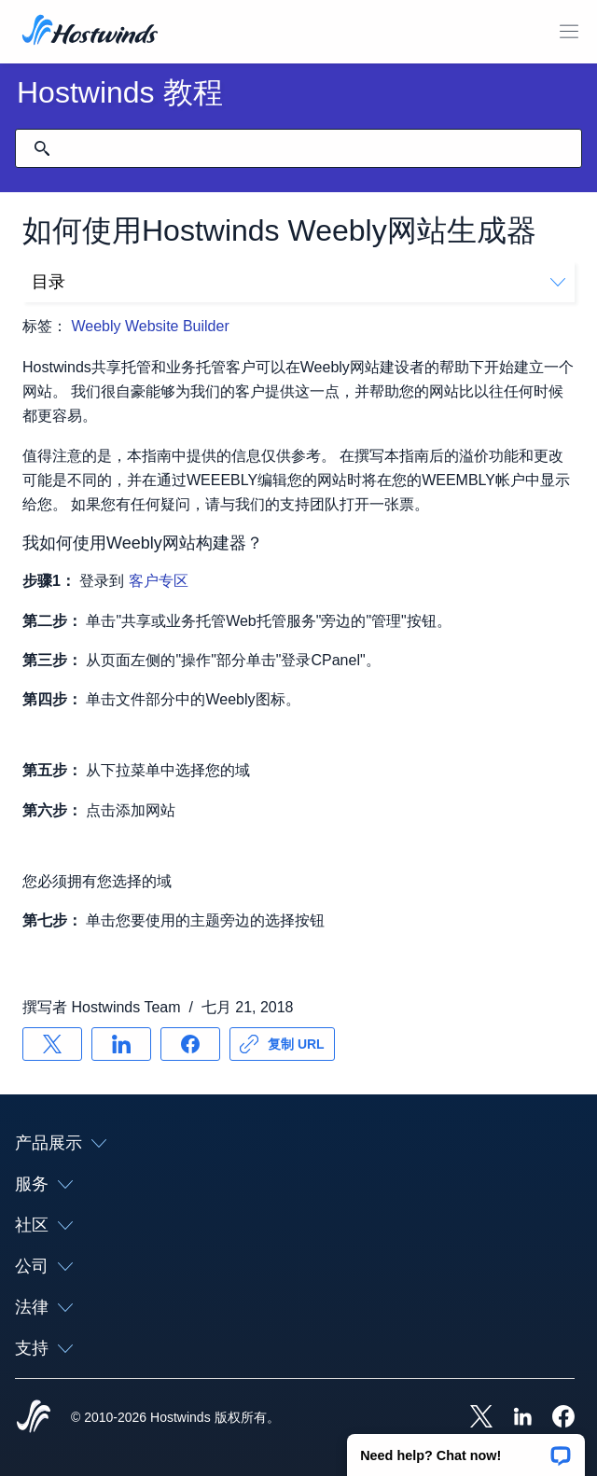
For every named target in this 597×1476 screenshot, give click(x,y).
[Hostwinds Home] (33, 1418)
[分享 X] (52, 1044)
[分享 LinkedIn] (121, 1044)
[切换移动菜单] (569, 31)
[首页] (90, 31)
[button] (466, 1449)
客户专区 (158, 581)
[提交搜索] (42, 148)
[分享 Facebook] (190, 1044)
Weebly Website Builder (150, 326)
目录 (298, 281)
